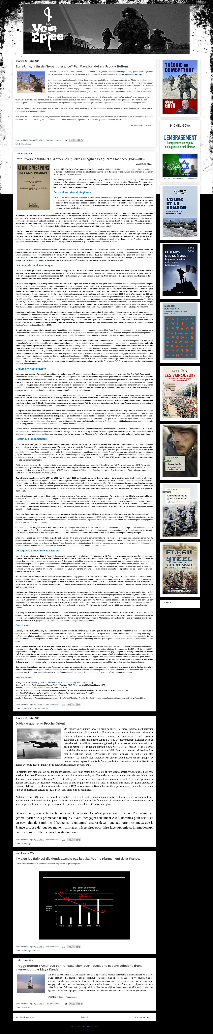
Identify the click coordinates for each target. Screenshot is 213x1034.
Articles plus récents (24, 1017)
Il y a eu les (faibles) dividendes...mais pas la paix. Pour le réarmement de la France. (77, 858)
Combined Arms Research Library (61, 682)
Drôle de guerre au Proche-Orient (40, 723)
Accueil (84, 1017)
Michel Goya (26, 708)
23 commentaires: (53, 839)
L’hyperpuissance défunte (129, 74)
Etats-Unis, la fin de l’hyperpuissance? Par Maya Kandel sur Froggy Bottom (71, 66)
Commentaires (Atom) (89, 1026)
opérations (36, 950)
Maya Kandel (26, 144)
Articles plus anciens (144, 1017)
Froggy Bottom (147, 125)
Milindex (34, 682)
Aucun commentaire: (54, 140)
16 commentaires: (53, 704)
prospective (36, 708)
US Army (45, 708)
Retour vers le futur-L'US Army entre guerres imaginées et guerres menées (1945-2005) (80, 159)
